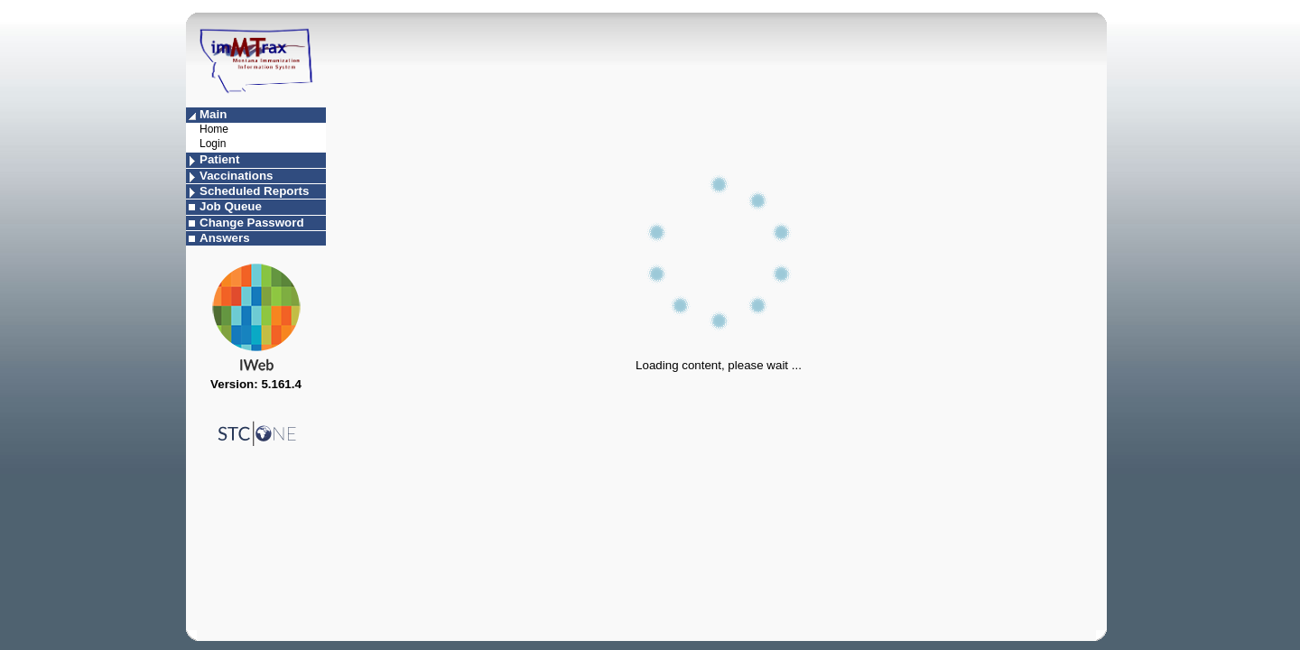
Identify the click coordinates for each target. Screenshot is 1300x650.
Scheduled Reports (254, 191)
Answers (225, 238)
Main (213, 114)
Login (213, 143)
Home (214, 129)
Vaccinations (237, 175)
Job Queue (231, 206)
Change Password (252, 222)
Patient (219, 159)
